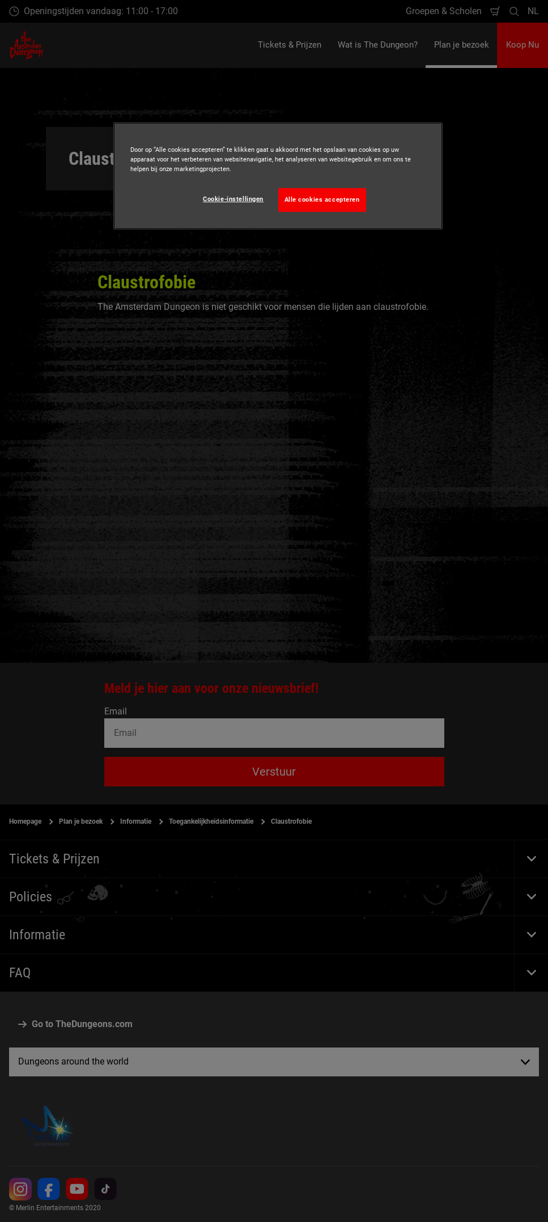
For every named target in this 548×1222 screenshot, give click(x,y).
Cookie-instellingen (233, 199)
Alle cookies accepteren (322, 199)
